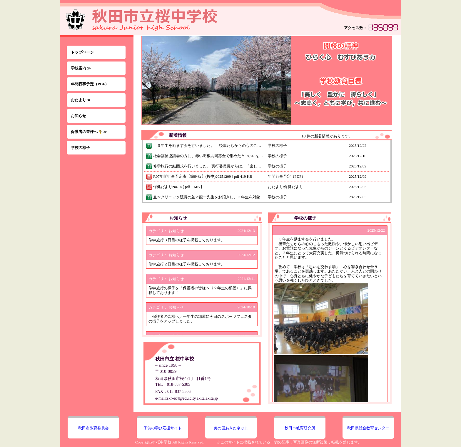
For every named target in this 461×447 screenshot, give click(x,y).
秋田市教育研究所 (300, 428)
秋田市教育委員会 (93, 428)
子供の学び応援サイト (162, 428)
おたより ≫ (81, 100)
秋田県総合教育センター (368, 428)
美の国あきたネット (231, 428)
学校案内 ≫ (81, 68)
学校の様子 (80, 147)
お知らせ (78, 116)
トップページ (82, 52)
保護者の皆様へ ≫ (89, 131)
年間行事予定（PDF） (90, 84)
